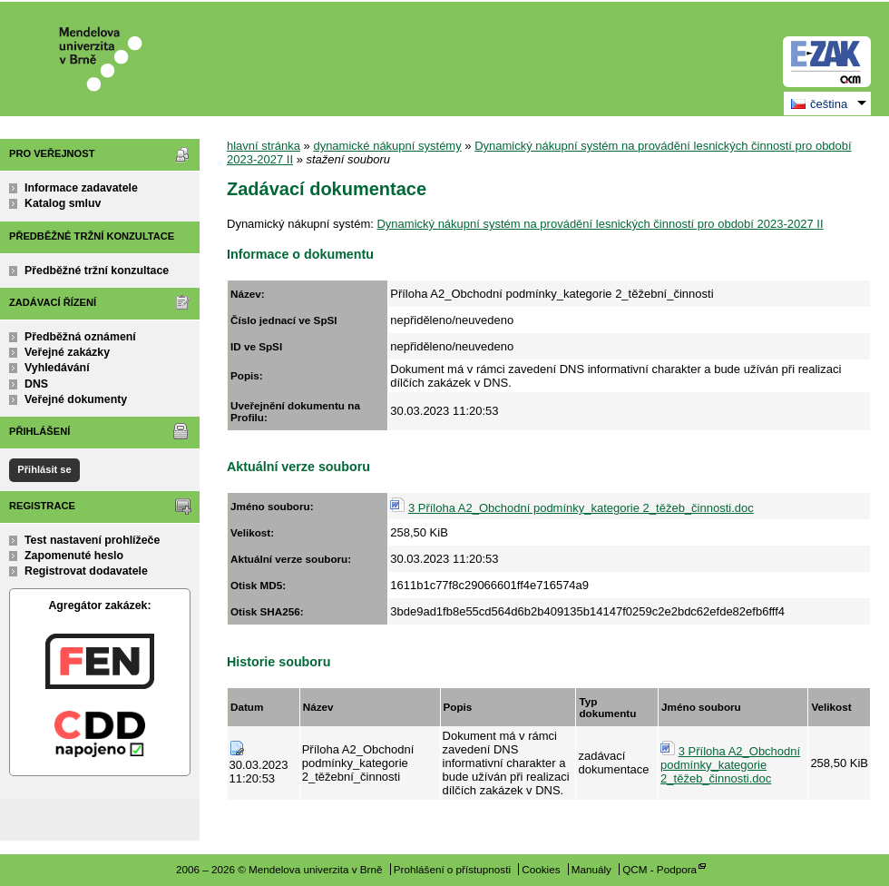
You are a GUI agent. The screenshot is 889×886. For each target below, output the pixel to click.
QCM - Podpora (659, 869)
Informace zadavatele (81, 188)
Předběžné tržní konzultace (96, 270)
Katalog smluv (62, 203)
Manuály (591, 869)
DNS (36, 384)
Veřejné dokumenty (75, 399)
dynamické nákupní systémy (387, 146)
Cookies (541, 869)
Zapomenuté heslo (73, 555)
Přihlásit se (44, 469)
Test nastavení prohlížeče (92, 540)
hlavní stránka (263, 146)
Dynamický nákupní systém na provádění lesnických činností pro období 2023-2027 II (599, 224)
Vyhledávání (57, 367)
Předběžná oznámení (80, 336)
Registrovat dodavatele (86, 571)
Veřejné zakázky (67, 352)
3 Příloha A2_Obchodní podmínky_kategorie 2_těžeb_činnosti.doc (581, 508)
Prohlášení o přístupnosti (452, 869)
